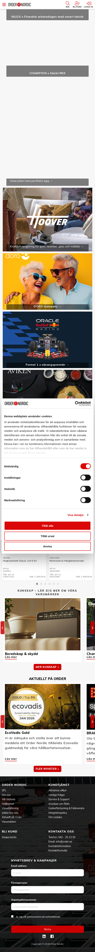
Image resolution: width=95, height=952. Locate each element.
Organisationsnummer (24, 899)
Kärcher (55, 558)
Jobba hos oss (10, 812)
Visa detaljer (76, 514)
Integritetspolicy (57, 812)
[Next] (92, 627)
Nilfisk (6, 558)
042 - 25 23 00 (66, 837)
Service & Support (59, 799)
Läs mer (11, 657)
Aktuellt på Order (12, 817)
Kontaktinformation (59, 846)
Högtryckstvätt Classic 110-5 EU (20, 560)
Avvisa (47, 546)
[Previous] (3, 627)
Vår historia (8, 799)
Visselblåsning (10, 808)
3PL (4, 790)
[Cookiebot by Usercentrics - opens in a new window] (75, 403)
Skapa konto (9, 837)
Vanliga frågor (56, 795)
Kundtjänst (59, 785)
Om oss (6, 795)
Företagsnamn (20, 882)
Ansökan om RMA (59, 804)
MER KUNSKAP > (47, 667)
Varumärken (9, 821)
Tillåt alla (47, 525)
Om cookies (55, 817)
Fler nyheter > (47, 769)
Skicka (47, 929)
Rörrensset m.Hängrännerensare (67, 560)
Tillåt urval (47, 535)
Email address (19, 865)
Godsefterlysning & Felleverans (66, 808)
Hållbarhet (8, 804)
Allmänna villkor (57, 790)
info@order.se (64, 841)
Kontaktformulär (57, 850)
